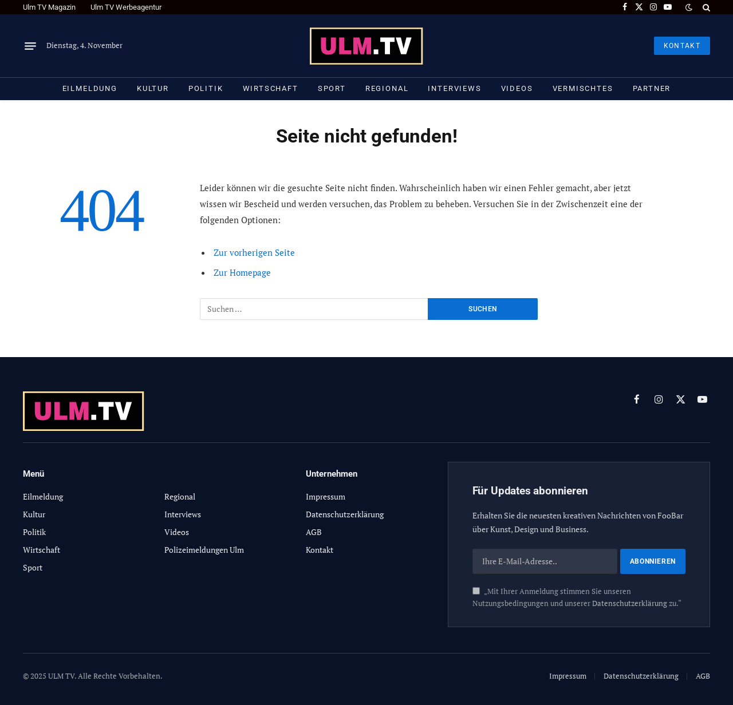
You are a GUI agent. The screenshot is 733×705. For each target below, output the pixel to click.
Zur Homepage (242, 272)
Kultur (153, 88)
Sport (332, 88)
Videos (517, 88)
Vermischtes (583, 88)
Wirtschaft (270, 88)
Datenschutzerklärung (629, 603)
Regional (387, 88)
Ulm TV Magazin (49, 7)
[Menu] (30, 46)
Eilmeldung (89, 88)
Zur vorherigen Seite (254, 252)
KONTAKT (682, 46)
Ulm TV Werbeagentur (125, 7)
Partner (652, 88)
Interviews (454, 88)
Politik (205, 88)
